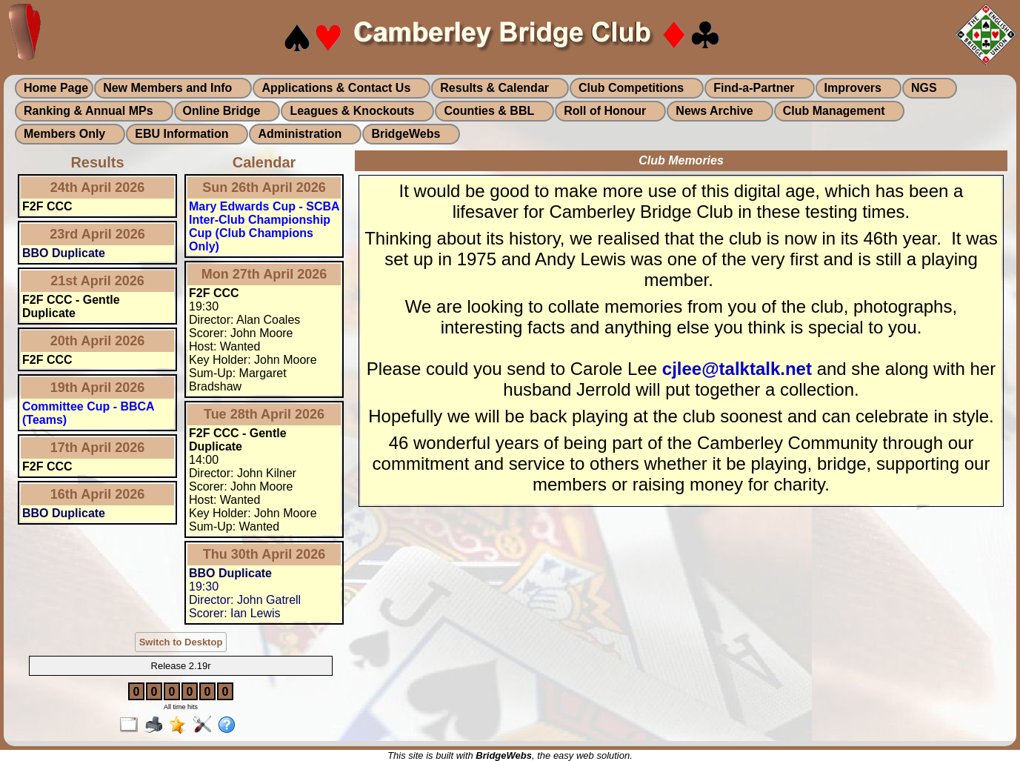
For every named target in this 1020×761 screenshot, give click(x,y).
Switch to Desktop (181, 642)
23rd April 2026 (97, 234)
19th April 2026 (97, 387)
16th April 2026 (97, 494)
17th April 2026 (97, 447)
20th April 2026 (97, 340)
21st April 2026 (97, 280)
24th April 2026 (97, 187)
